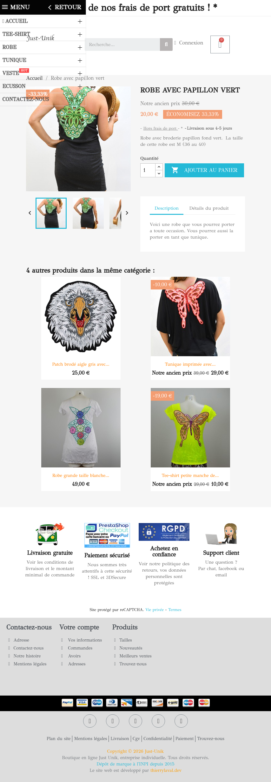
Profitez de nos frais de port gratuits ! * (135, 7)
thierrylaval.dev (166, 770)
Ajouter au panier (204, 170)
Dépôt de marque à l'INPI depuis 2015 (135, 764)
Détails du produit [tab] (208, 208)
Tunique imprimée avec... (190, 364)
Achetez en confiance (164, 551)
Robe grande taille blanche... (80, 475)
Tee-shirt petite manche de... (190, 475)
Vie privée (154, 609)
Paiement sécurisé (107, 555)
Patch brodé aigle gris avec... (80, 364)
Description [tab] (167, 208)
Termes (174, 609)
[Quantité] (147, 170)
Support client (221, 552)
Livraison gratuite (49, 552)
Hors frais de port (160, 128)
